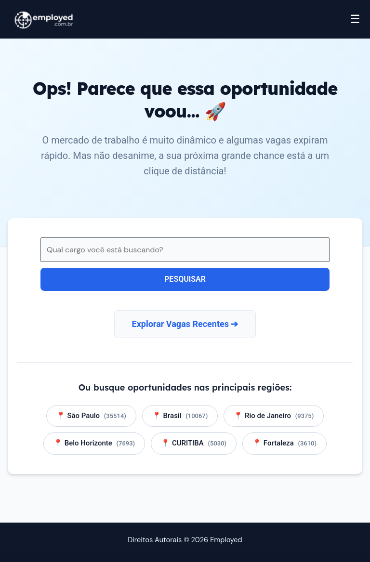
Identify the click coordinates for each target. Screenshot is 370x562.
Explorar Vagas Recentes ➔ (185, 324)
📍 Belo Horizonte (94, 443)
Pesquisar (185, 279)
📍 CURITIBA (193, 443)
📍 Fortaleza (284, 443)
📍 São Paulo (91, 415)
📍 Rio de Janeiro (274, 415)
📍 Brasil (180, 415)
